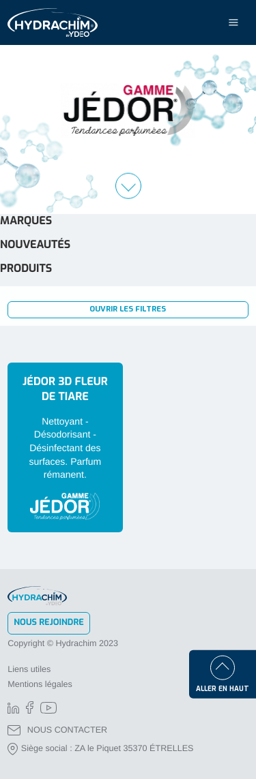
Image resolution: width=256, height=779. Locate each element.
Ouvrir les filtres (127, 309)
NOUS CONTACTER (57, 730)
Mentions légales (40, 684)
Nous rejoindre (49, 622)
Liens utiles (29, 669)
